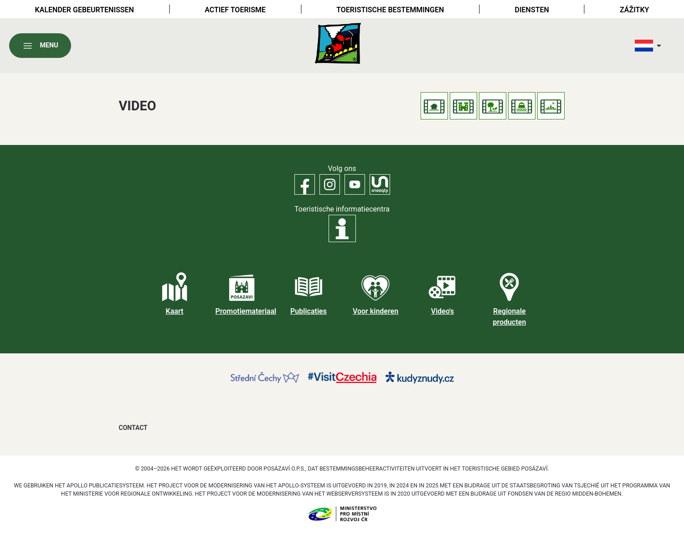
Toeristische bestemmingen (390, 9)
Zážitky (634, 9)
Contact (133, 427)
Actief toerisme (235, 9)
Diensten (532, 9)
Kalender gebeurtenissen (84, 9)
